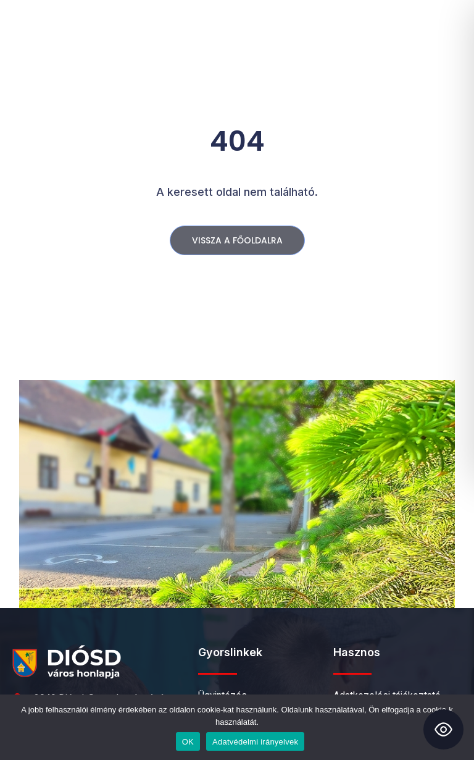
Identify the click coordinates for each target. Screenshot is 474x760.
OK (188, 741)
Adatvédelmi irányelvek (255, 741)
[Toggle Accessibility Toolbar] (443, 729)
